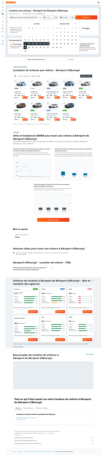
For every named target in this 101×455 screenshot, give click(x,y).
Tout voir (36, 307)
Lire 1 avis (20, 294)
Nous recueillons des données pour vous (54, 441)
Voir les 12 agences (18, 346)
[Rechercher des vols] (3, 7)
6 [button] (36, 36)
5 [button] (32, 36)
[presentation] (93, 281)
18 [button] (29, 43)
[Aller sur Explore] (3, 21)
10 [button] (25, 40)
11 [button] (28, 40)
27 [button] (36, 47)
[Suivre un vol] (3, 25)
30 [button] (48, 47)
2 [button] (60, 32)
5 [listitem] (48, 95)
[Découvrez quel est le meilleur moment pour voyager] (3, 28)
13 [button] (36, 40)
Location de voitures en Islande (30, 451)
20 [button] (36, 43)
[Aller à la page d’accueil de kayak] (11, 2)
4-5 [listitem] (23, 95)
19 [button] (32, 43)
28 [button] (40, 47)
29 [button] (44, 47)
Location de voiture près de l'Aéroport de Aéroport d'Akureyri (26, 418)
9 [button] (60, 36)
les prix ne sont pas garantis (49, 433)
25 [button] (29, 47)
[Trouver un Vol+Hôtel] (3, 17)
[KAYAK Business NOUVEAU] (3, 31)
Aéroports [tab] (18, 408)
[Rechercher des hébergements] (3, 10)
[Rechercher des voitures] (3, 14)
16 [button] (48, 40)
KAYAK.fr (15, 451)
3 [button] (25, 36)
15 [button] (44, 40)
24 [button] (25, 47)
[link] (53, 220)
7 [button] (40, 36)
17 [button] (25, 43)
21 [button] (40, 43)
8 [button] (44, 36)
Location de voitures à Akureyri (45, 451)
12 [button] (32, 40)
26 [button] (32, 47)
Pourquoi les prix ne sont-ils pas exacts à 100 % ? (54, 443)
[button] (2, 2)
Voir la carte (89, 354)
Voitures (20, 451)
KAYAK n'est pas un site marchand (54, 438)
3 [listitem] (51, 95)
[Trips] (3, 36)
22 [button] (44, 43)
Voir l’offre (25, 97)
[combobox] (15, 13)
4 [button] (68, 32)
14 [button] (40, 40)
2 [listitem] (16, 95)
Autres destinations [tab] (28, 408)
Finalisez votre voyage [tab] (41, 408)
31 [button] (25, 51)
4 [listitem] (32, 95)
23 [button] (48, 43)
